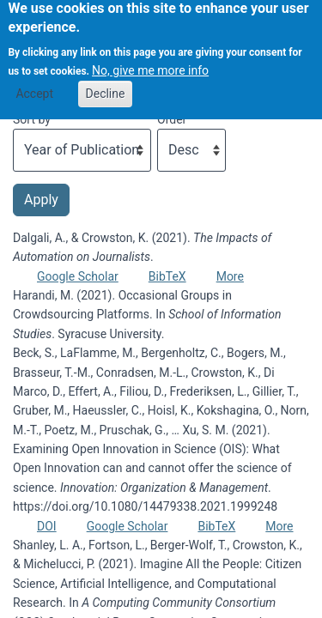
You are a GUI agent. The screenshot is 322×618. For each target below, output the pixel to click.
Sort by (32, 119)
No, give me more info (150, 64)
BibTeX (167, 276)
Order (171, 119)
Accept (34, 87)
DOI (47, 526)
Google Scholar (77, 276)
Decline (105, 87)
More (230, 276)
